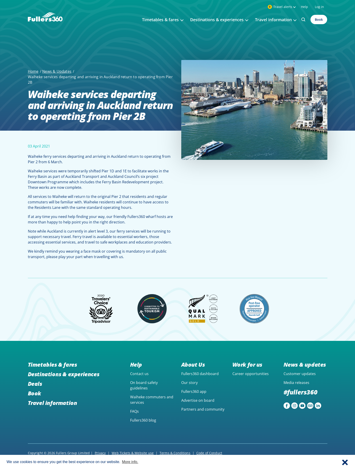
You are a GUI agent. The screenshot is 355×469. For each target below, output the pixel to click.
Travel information (52, 403)
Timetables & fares (52, 364)
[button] (345, 462)
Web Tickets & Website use (133, 453)
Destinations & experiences (64, 374)
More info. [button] (130, 462)
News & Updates (56, 71)
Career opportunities (250, 373)
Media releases (296, 382)
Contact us (139, 373)
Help (304, 7)
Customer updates (300, 373)
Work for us (247, 364)
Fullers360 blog (143, 420)
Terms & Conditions (175, 453)
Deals (35, 383)
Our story (189, 382)
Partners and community (202, 409)
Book (319, 19)
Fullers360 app (193, 391)
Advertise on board (197, 400)
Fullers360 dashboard (200, 373)
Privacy (100, 453)
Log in (319, 7)
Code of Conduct (209, 453)
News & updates (305, 364)
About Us (193, 364)
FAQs (134, 411)
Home (33, 71)
